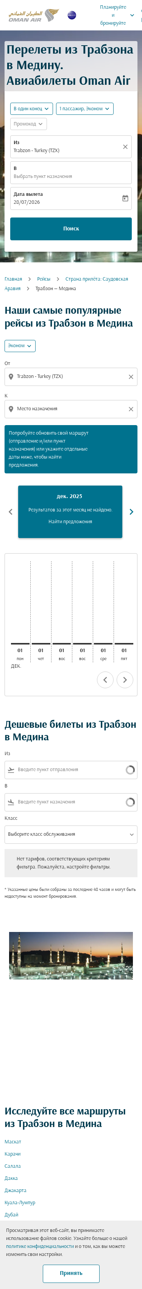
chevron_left (105, 680)
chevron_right (125, 680)
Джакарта (16, 1191)
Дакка (11, 1178)
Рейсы (43, 279)
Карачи (12, 1154)
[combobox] (71, 377)
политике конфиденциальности (40, 1246)
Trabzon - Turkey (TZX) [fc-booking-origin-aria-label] (36, 151)
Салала (13, 1166)
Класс (11, 818)
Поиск (71, 229)
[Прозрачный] (126, 147)
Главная (13, 279)
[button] (85, 109)
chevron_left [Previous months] (11, 512)
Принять (71, 1273)
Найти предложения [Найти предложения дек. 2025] (70, 522)
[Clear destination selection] (132, 409)
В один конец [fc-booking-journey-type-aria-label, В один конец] (28, 109)
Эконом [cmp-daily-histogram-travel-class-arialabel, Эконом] (16, 346)
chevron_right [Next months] (131, 512)
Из (16, 143)
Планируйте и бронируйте (119, 15)
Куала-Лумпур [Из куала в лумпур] (20, 1203)
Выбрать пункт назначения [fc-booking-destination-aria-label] (43, 176)
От (7, 364)
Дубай (11, 1215)
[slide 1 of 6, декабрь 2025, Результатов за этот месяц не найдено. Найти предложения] (70, 512)
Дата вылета (28, 194)
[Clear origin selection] (132, 377)
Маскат (13, 1142)
